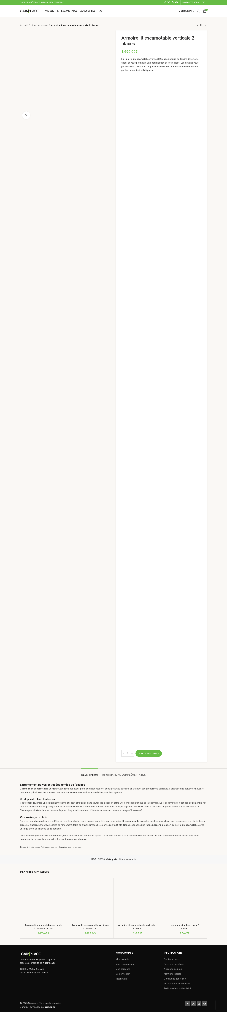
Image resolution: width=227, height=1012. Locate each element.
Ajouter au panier (149, 753)
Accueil (23, 25)
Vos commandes (125, 964)
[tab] (89, 773)
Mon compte (122, 959)
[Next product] (205, 25)
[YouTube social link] (176, 2)
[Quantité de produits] (127, 753)
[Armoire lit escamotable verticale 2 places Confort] (43, 901)
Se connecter (123, 973)
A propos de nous (173, 969)
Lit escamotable (39, 25)
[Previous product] (198, 25)
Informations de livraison (177, 983)
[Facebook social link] (165, 2)
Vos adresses (123, 969)
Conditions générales (175, 978)
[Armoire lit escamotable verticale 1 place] (137, 901)
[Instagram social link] (172, 2)
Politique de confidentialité (177, 988)
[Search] (198, 11)
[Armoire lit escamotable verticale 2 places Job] (90, 901)
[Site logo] (29, 10)
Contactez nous (172, 959)
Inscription (121, 978)
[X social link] (169, 2)
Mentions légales (172, 973)
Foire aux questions (174, 964)
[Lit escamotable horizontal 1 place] (184, 901)
